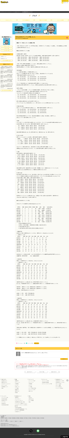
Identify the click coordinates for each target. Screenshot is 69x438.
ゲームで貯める (59, 386)
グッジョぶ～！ (21, 343)
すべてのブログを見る (6, 90)
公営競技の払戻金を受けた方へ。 (5, 423)
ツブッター (4, 401)
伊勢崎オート (7, 421)
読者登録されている (4, 58)
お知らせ (30, 397)
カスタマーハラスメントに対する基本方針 (21, 405)
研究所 (16, 392)
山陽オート (21, 421)
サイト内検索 (31, 400)
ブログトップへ (8, 20)
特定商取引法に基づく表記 (20, 401)
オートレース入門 (32, 389)
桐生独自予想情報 (45, 382)
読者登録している (3, 56)
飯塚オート (17, 421)
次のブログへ (29, 371)
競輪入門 (16, 389)
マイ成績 (16, 388)
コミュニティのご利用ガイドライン (21, 367)
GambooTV (4, 403)
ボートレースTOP (45, 380)
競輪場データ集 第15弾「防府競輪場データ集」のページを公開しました (6, 77)
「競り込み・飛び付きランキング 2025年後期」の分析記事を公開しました (6, 86)
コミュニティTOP (5, 397)
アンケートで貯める (59, 388)
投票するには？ (4, 382)
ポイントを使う (59, 383)
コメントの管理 (60, 20)
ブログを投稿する (25, 20)
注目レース (17, 386)
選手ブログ (17, 391)
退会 (29, 401)
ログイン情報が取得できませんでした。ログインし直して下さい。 (44, 355)
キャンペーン (17, 382)
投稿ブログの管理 (43, 20)
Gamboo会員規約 (18, 407)
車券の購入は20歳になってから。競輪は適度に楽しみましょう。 (9, 424)
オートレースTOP (32, 380)
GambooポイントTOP (60, 380)
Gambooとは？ (4, 380)
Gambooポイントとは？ (60, 382)
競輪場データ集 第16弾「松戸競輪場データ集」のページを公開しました (6, 72)
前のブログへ (54, 371)
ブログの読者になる (6, 60)
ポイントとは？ (4, 385)
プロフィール (6, 46)
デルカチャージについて (6, 383)
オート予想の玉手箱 (32, 388)
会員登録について (5, 386)
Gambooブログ (4, 400)
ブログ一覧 (6, 48)
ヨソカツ (16, 385)
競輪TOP (16, 380)
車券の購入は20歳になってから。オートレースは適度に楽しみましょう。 (10, 425)
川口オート (3, 421)
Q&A (2, 388)
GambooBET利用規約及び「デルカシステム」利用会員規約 (21, 410)
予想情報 (16, 383)
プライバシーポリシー (19, 400)
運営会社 (16, 397)
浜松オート (12, 421)
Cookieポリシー (18, 411)
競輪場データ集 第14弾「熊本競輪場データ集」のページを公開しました (6, 81)
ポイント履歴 (58, 385)
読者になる (36, 343)
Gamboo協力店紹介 (5, 404)
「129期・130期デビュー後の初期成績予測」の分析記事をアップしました (6, 67)
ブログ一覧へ (42, 371)
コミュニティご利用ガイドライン (21, 403)
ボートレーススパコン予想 (47, 383)
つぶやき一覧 (6, 50)
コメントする (30, 343)
